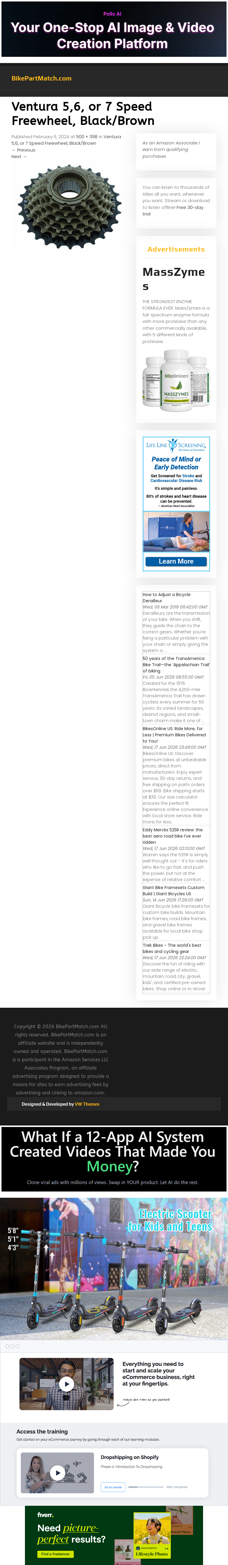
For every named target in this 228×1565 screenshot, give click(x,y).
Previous (23, 150)
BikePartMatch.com (42, 78)
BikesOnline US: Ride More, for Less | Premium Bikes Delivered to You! (174, 735)
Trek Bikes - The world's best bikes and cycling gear (172, 948)
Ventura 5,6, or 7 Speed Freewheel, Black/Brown (66, 139)
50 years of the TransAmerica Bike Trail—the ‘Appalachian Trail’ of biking (176, 665)
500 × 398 (87, 136)
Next (19, 156)
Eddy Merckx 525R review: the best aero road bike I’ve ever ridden (173, 836)
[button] (114, 94)
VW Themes (86, 1104)
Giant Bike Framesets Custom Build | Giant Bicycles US (174, 891)
